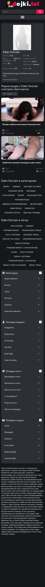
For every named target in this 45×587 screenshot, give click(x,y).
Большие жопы (16, 191)
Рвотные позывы (31, 213)
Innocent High (22, 458)
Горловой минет (11, 230)
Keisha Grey (22, 334)
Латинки (22, 298)
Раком (21, 195)
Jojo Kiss (22, 347)
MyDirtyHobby (22, 452)
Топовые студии (15, 420)
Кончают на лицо (32, 186)
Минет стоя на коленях (14, 265)
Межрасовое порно (31, 230)
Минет (6, 186)
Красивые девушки (22, 311)
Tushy (22, 426)
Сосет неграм (26, 252)
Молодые (31, 191)
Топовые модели (15, 322)
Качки (14, 252)
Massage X (22, 432)
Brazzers (22, 439)
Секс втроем (9, 195)
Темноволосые (22, 200)
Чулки (22, 291)
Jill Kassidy (22, 341)
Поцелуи (22, 305)
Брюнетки (30, 208)
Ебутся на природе (22, 409)
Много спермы (22, 243)
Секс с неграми (13, 235)
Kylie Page (22, 354)
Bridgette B (22, 328)
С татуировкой (22, 396)
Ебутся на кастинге (22, 390)
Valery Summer (22, 360)
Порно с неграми (22, 256)
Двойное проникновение (15, 204)
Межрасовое (36, 204)
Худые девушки (22, 278)
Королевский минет (32, 239)
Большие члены (31, 235)
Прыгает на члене (11, 239)
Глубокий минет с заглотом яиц (22, 248)
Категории (12, 272)
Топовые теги (13, 371)
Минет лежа (35, 265)
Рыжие (22, 285)
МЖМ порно (16, 208)
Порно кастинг (22, 403)
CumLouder (22, 445)
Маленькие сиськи (22, 383)
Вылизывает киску (22, 376)
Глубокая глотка (12, 213)
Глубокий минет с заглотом (22, 261)
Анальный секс (34, 195)
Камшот (17, 186)
